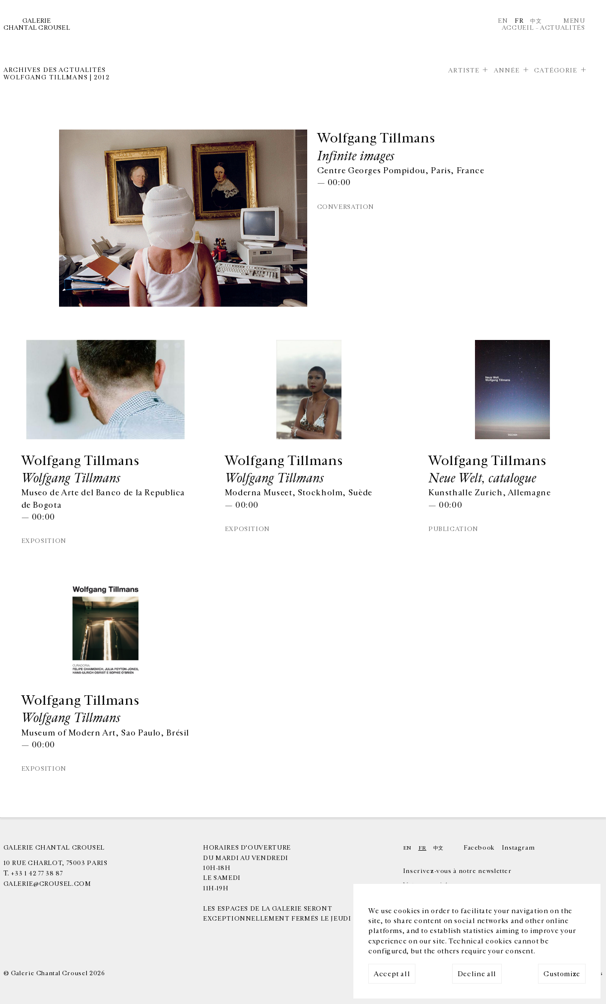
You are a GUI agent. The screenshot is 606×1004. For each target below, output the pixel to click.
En (503, 21)
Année (507, 70)
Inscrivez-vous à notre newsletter (457, 871)
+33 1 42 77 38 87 (37, 873)
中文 (535, 21)
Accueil (518, 28)
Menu (574, 21)
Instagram (518, 848)
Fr (519, 21)
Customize (561, 974)
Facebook (479, 848)
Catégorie (555, 70)
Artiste (463, 70)
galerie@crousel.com (47, 884)
